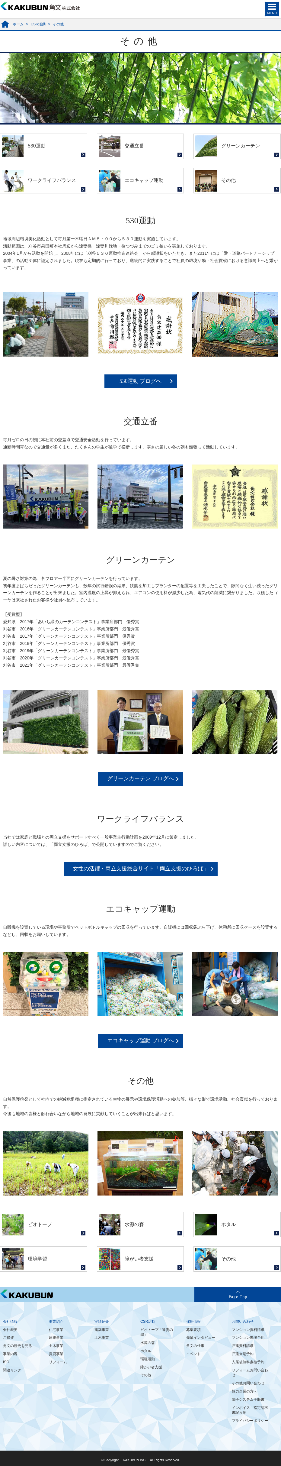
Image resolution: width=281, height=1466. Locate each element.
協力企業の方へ (244, 1391)
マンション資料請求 (248, 1330)
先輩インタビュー (200, 1337)
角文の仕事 (195, 1346)
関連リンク (12, 1370)
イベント (193, 1354)
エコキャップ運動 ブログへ (140, 1040)
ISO (6, 1362)
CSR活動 (38, 24)
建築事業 (56, 1337)
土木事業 (56, 1346)
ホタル (145, 1351)
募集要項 (193, 1330)
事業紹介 (56, 1321)
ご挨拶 (8, 1337)
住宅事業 (56, 1330)
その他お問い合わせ (248, 1383)
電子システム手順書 (248, 1399)
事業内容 (10, 1354)
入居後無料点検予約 (248, 1362)
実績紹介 (101, 1321)
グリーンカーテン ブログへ (140, 778)
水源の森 (147, 1343)
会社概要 (10, 1330)
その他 (145, 1375)
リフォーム (58, 1362)
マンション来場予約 (248, 1337)
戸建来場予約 (243, 1354)
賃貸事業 (56, 1354)
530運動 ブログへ (141, 381)
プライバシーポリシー (250, 1421)
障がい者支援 (151, 1367)
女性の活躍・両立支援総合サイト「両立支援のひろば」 (141, 869)
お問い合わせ (243, 1321)
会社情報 (10, 1321)
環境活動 (147, 1359)
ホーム (18, 24)
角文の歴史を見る (17, 1346)
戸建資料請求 (243, 1346)
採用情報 (193, 1321)
